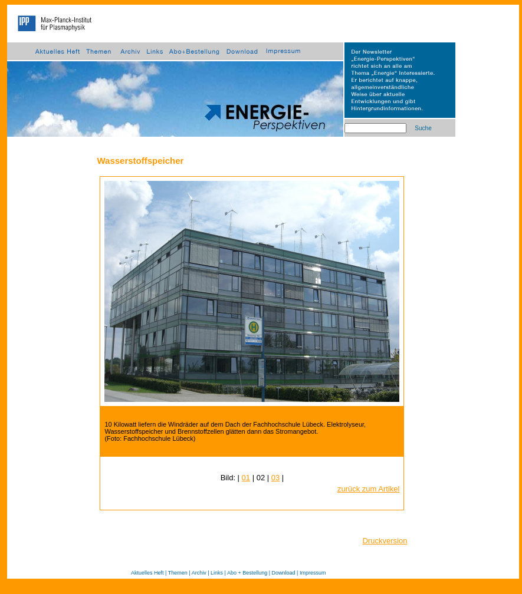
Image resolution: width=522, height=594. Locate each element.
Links (217, 573)
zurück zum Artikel (368, 488)
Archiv (199, 573)
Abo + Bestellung (247, 573)
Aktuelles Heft (147, 573)
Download (284, 573)
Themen (178, 573)
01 (246, 477)
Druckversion (385, 540)
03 (275, 477)
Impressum (313, 573)
